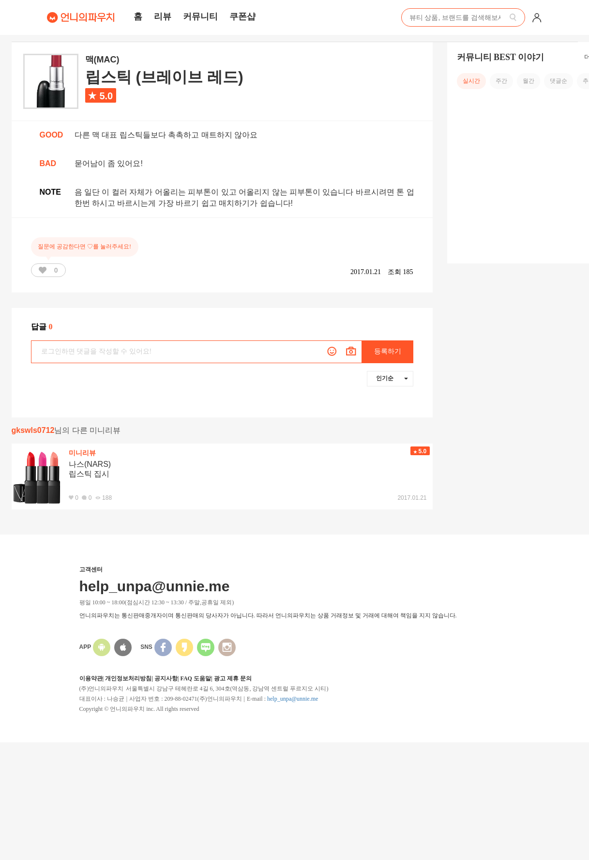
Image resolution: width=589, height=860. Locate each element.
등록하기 (387, 351)
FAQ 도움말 (195, 678)
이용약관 (91, 678)
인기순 (392, 378)
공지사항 (166, 678)
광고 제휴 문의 (233, 678)
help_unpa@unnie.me (292, 698)
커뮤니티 (200, 16)
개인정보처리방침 (128, 678)
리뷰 (162, 16)
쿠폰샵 (242, 16)
